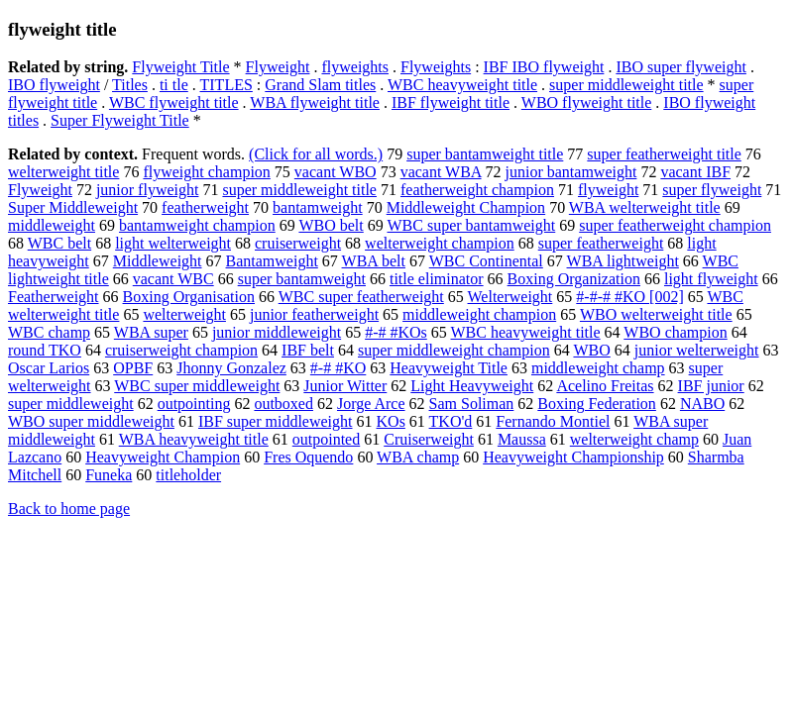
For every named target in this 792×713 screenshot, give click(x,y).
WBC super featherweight (361, 296)
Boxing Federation (596, 403)
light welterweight (173, 243)
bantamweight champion (197, 225)
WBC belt (59, 243)
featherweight (205, 207)
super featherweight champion (675, 225)
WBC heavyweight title (462, 84)
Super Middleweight (73, 207)
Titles (130, 84)
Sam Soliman (471, 403)
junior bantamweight (571, 171)
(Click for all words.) (316, 154)
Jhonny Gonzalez (231, 367)
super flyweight (711, 189)
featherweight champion (477, 189)
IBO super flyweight (681, 66)
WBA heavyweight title (194, 439)
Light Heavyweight (471, 385)
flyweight (608, 189)
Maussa (522, 439)
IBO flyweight (54, 84)
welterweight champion (439, 243)
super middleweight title (626, 84)
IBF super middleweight (275, 421)
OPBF (133, 367)
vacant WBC (173, 278)
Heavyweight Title (449, 367)
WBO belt (330, 225)
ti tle (174, 84)
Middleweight (157, 261)
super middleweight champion (454, 350)
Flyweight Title (180, 66)
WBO (591, 350)
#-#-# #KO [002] (629, 296)
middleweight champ (598, 367)
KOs (391, 421)
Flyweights (435, 66)
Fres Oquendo (308, 457)
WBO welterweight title (656, 314)
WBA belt (373, 261)
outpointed (326, 439)
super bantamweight (302, 278)
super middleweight (71, 403)
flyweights (355, 66)
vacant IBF (695, 171)
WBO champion (675, 332)
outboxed (283, 403)
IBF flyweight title (450, 102)
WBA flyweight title (315, 102)
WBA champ (418, 457)
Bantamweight (272, 261)
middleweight (51, 225)
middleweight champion (479, 314)
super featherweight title (664, 154)
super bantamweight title (484, 154)
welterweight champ (634, 439)
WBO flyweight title (586, 102)
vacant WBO (335, 171)
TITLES (226, 84)
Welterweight (510, 296)
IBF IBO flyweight (544, 66)
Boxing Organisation (189, 296)
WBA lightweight (623, 261)
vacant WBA (441, 171)
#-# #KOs (396, 332)
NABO (702, 403)
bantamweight (318, 207)
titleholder (188, 474)
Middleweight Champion (466, 207)
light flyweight (711, 278)
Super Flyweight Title (120, 120)
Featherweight (53, 296)
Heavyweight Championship (573, 457)
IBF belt (308, 350)
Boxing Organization (574, 278)
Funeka (108, 474)
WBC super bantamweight (471, 225)
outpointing (194, 403)
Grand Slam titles (320, 84)
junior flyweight (147, 189)
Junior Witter (345, 385)
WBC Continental (486, 261)
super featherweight (601, 243)
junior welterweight (696, 350)
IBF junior (711, 385)
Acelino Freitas (604, 385)
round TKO (44, 350)
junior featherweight (314, 314)
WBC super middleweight (197, 385)
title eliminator (437, 278)
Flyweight (278, 66)
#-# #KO (338, 367)
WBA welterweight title (645, 207)
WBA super (151, 332)
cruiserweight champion (181, 350)
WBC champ (49, 332)
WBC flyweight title (174, 102)
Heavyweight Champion (162, 457)
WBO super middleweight (91, 421)
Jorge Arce (371, 403)
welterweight (184, 314)
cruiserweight (298, 243)
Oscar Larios (48, 367)
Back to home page (69, 508)
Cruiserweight (429, 439)
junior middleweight (276, 332)
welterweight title (63, 171)
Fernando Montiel (553, 421)
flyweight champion (206, 171)
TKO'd (451, 421)
